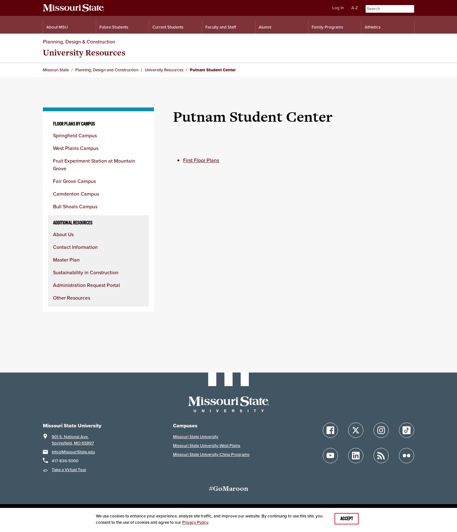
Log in (338, 8)
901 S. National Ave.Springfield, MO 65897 (73, 440)
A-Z (354, 8)
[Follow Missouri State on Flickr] (406, 455)
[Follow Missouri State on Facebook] (330, 430)
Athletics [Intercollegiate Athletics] (373, 27)
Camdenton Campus (76, 193)
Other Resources (71, 297)
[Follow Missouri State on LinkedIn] (355, 455)
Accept (346, 519)
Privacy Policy (195, 522)
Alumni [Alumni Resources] (265, 27)
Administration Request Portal (86, 285)
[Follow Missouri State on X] (355, 430)
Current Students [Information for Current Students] (167, 27)
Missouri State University (195, 437)
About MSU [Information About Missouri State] (57, 27)
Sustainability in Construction (85, 272)
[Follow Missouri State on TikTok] (406, 430)
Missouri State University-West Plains (206, 446)
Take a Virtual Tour (69, 470)
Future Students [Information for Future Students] (113, 27)
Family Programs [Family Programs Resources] (327, 27)
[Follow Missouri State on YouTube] (330, 455)
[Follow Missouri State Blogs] (381, 455)
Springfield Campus (75, 135)
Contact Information (75, 246)
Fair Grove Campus (74, 181)
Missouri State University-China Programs (211, 454)
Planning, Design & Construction (79, 41)
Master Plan (66, 259)
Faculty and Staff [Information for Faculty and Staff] (220, 27)
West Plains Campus (75, 148)
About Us (63, 234)
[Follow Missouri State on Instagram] (381, 430)
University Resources (84, 52)
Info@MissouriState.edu (73, 452)
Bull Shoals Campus (75, 206)
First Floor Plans (201, 160)
